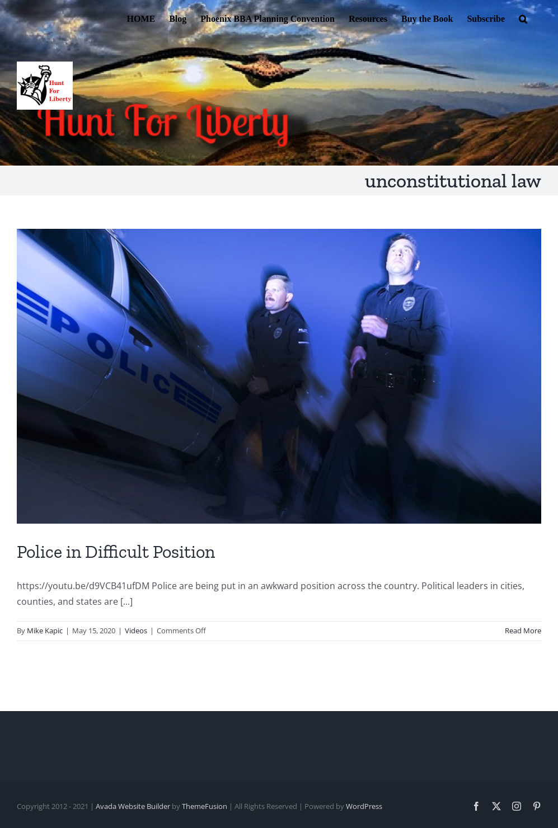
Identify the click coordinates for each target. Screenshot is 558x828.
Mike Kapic (45, 630)
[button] (523, 18)
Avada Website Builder (133, 806)
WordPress (364, 806)
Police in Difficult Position (116, 551)
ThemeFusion (204, 806)
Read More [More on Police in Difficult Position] (523, 630)
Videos (136, 630)
